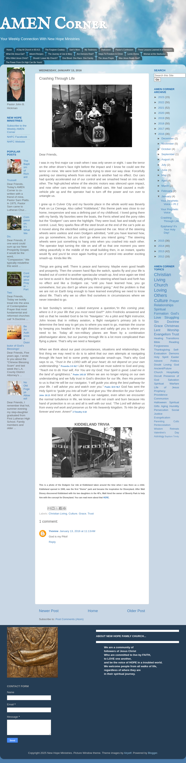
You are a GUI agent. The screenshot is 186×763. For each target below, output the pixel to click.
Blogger (152, 752)
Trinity (176, 436)
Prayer (174, 301)
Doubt (157, 364)
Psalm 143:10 (79, 375)
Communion (161, 398)
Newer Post (49, 611)
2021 (161, 107)
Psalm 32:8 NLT (112, 387)
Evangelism (162, 334)
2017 (161, 128)
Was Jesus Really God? (129, 58)
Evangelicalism (162, 417)
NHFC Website (16, 141)
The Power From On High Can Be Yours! (24, 62)
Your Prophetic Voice (169, 211)
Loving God (171, 364)
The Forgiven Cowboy (55, 50)
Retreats (174, 428)
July (164, 164)
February (167, 190)
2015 (161, 240)
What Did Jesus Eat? (15, 54)
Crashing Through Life (170, 219)
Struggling (171, 317)
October (166, 149)
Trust (91, 513)
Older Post (136, 611)
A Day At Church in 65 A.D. (29, 50)
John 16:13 (44, 395)
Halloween (106, 50)
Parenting (159, 421)
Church (161, 284)
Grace (82, 513)
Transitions (172, 338)
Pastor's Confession (124, 50)
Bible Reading (166, 342)
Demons (174, 353)
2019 (161, 118)
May (164, 175)
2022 (161, 102)
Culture (73, 513)
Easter (175, 357)
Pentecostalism (162, 425)
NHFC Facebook (17, 136)
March (165, 185)
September (168, 154)
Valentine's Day (166, 432)
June (164, 169)
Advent (158, 360)
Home (9, 50)
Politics (174, 360)
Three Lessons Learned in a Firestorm (155, 50)
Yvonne (53, 531)
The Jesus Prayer (106, 58)
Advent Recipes (36, 54)
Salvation (173, 379)
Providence (161, 394)
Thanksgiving (162, 349)
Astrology (159, 436)
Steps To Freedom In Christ (110, 54)
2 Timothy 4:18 (80, 412)
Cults (176, 421)
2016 (161, 133)
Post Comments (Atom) (70, 619)
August (166, 159)
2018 (161, 123)
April (164, 180)
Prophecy (159, 390)
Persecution (161, 409)
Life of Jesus (166, 387)
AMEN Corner (53, 24)
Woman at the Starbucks (154, 54)
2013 (161, 251)
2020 (161, 112)
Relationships (163, 305)
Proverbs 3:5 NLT (69, 366)
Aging (164, 406)
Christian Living (58, 513)
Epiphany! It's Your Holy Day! (169, 229)
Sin (156, 321)
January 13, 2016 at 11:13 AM (77, 531)
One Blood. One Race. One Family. (78, 58)
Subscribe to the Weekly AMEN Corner (17, 129)
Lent (157, 330)
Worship (173, 330)
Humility (174, 406)
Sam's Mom (74, 50)
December (168, 138)
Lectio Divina (133, 54)
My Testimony (91, 50)
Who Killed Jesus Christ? (17, 58)
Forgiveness (161, 345)
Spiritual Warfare (166, 383)
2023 (161, 97)
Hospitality (173, 372)
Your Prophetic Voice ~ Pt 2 (169, 202)
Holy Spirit (161, 357)
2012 (161, 256)
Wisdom (158, 428)
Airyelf (128, 752)
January (166, 196)
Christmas (171, 326)
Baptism (169, 436)
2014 (161, 245)
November (168, 143)
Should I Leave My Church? (45, 58)
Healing (158, 338)
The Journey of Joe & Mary (60, 54)
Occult (158, 376)
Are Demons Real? (85, 54)
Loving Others (160, 293)
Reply (52, 541)
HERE (106, 497)
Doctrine (173, 321)
